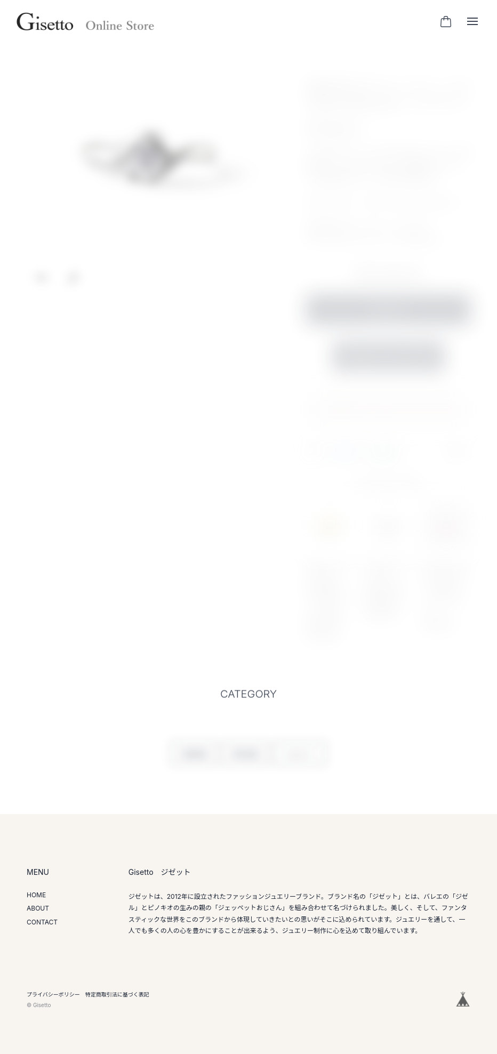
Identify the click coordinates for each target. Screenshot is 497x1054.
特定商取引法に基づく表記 (117, 994)
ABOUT (38, 908)
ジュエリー (299, 759)
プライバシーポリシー (53, 994)
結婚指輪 (194, 759)
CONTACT (42, 922)
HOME (36, 895)
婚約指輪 (245, 759)
